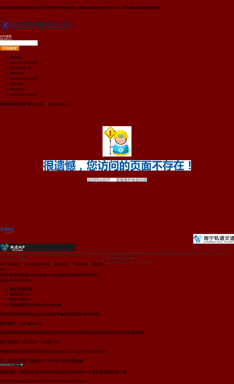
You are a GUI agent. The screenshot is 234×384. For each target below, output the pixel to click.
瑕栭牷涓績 (39, 104)
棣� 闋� (15, 57)
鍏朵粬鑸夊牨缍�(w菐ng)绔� (35, 305)
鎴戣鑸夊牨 (20, 294)
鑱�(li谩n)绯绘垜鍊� (22, 94)
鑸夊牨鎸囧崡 (21, 289)
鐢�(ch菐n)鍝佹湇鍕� (23, 78)
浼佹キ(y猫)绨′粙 (10, 264)
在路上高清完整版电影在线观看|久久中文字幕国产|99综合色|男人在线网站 (43, 381)
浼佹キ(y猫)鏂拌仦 (58, 104)
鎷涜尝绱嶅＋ (18, 89)
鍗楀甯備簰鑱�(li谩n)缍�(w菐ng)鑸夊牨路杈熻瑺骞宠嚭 (49, 275)
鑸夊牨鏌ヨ (20, 299)
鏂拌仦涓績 (17, 73)
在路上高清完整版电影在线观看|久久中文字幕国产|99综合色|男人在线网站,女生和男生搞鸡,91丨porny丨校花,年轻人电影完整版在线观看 (80, 7)
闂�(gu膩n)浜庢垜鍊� (23, 62)
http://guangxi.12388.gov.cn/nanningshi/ (75, 351)
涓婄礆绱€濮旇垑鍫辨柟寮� (16, 280)
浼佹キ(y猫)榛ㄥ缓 (20, 68)
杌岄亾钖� (16, 83)
